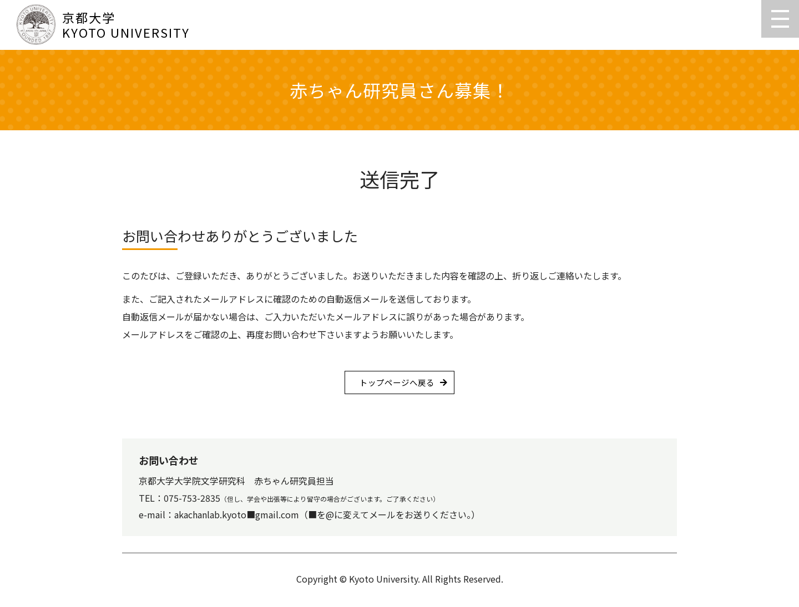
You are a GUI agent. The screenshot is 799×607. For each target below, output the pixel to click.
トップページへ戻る (397, 383)
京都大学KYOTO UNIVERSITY (103, 24)
